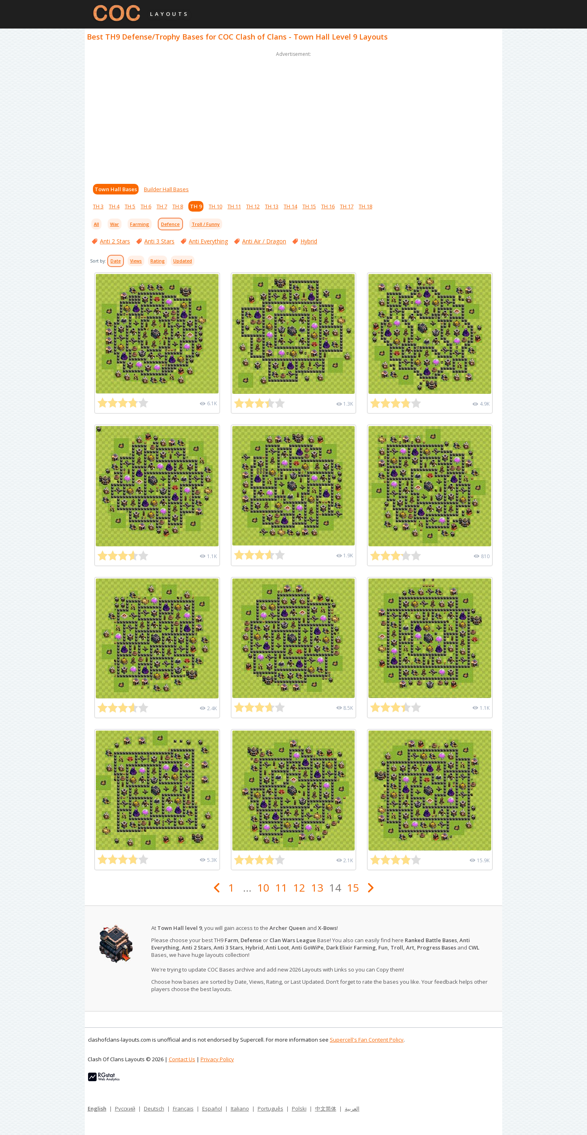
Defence (170, 224)
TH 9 (196, 206)
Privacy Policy (217, 1059)
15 (353, 887)
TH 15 (309, 206)
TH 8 (177, 206)
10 (263, 887)
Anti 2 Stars (115, 241)
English (97, 1108)
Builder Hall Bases (166, 189)
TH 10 (215, 206)
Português (270, 1108)
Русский (125, 1108)
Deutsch (154, 1108)
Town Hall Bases (116, 189)
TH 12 (253, 206)
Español (212, 1108)
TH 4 (114, 206)
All (96, 224)
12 (299, 887)
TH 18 (365, 206)
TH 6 (146, 206)
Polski (299, 1108)
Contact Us (182, 1059)
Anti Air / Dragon (264, 241)
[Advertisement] (293, 116)
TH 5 (130, 206)
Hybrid (308, 241)
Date (115, 261)
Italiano (240, 1108)
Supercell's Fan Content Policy (367, 1039)
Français (183, 1108)
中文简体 (325, 1108)
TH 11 (234, 206)
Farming (139, 224)
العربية (352, 1108)
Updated (182, 261)
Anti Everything (208, 241)
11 (281, 887)
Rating (157, 261)
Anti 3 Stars (159, 241)
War (114, 224)
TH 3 (98, 206)
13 (317, 887)
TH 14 (290, 206)
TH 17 (346, 206)
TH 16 (328, 206)
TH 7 (162, 206)
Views (136, 261)
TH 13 (271, 206)
